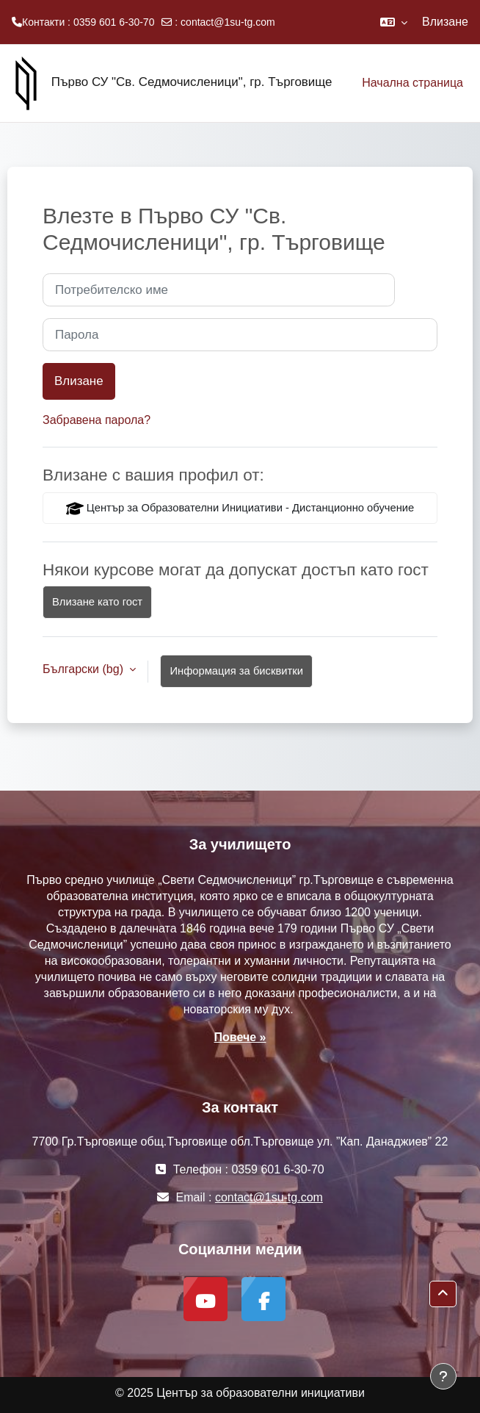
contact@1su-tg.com (228, 22)
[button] (393, 22)
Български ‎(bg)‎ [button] (84, 669)
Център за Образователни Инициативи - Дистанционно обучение (240, 508)
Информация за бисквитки (236, 671)
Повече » (240, 1037)
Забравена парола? (96, 420)
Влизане (445, 21)
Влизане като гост (97, 602)
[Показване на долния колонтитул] (443, 1376)
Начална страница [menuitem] (412, 82)
